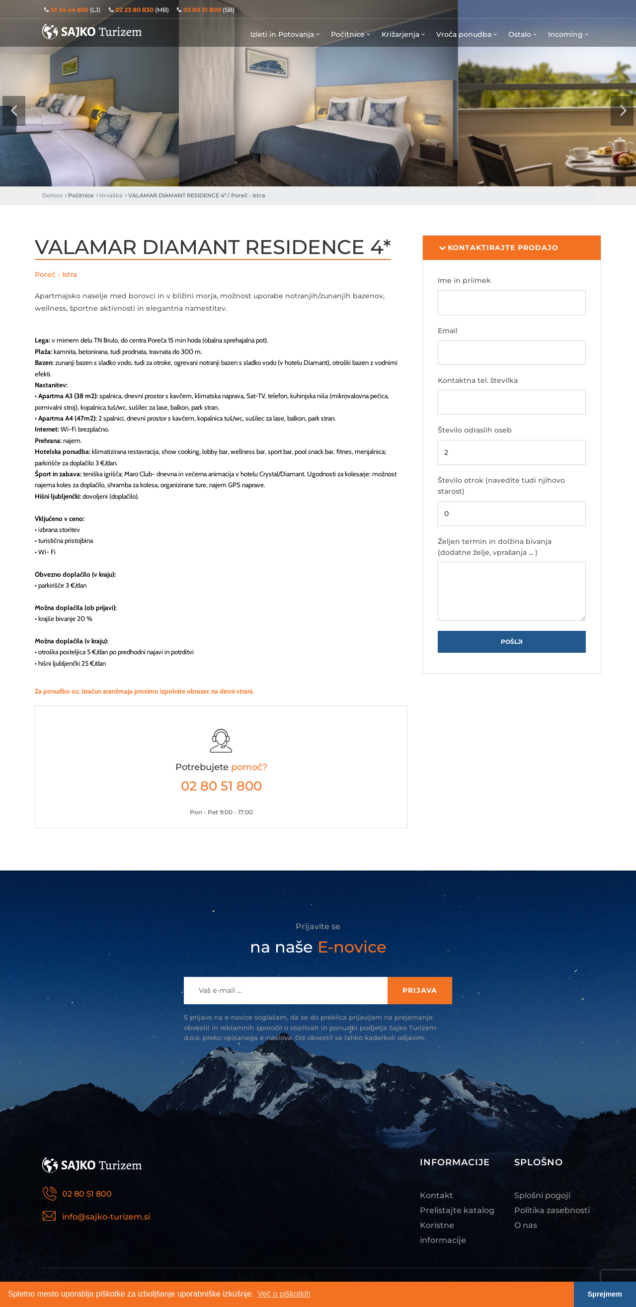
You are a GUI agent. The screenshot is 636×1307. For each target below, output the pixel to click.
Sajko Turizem (92, 31)
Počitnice (351, 34)
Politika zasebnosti (552, 1210)
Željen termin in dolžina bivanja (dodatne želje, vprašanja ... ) (495, 547)
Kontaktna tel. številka (478, 380)
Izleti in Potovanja (285, 34)
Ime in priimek (464, 280)
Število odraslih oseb (475, 430)
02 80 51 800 (221, 786)
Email (448, 330)
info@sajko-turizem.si (106, 1216)
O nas (525, 1225)
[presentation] (13, 111)
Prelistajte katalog (457, 1210)
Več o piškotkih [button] (284, 1294)
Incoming (569, 34)
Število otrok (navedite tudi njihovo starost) (501, 486)
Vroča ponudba (467, 34)
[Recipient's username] (286, 990)
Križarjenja (404, 34)
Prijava (419, 990)
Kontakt (436, 1195)
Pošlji (512, 641)
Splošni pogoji (542, 1195)
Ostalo (523, 34)
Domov (52, 195)
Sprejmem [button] (605, 1294)
